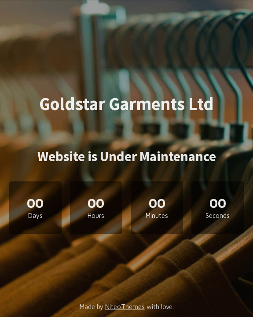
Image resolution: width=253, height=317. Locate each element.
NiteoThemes (125, 306)
